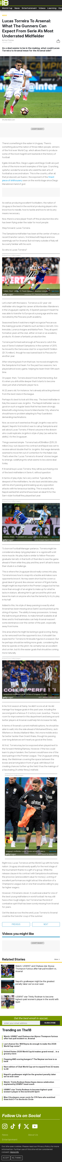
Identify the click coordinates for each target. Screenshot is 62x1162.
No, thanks (16, 1158)
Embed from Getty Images (11, 255)
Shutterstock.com (8, 120)
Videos (42, 8)
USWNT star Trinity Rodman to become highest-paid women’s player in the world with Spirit (37, 999)
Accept (6, 1158)
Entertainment (29, 8)
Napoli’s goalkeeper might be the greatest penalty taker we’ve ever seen (34, 982)
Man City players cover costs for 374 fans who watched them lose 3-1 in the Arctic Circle (29, 1098)
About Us (33, 1134)
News (17, 8)
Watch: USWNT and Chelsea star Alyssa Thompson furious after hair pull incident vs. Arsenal (36, 969)
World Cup (7, 8)
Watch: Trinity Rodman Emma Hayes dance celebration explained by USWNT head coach (29, 1083)
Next (46, 924)
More (57, 959)
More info (14, 1152)
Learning (51, 8)
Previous (16, 924)
